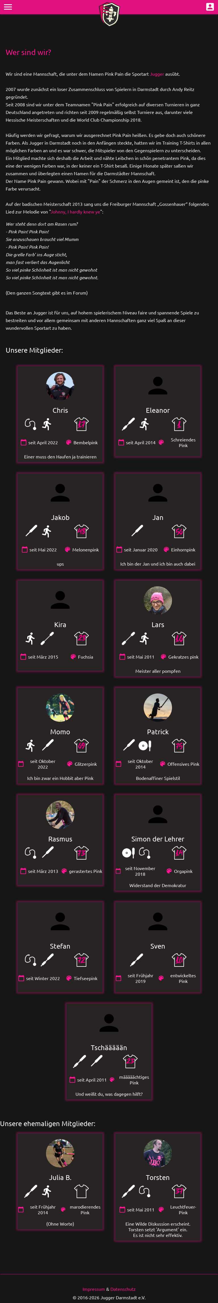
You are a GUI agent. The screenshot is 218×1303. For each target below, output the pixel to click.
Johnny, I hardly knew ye (75, 211)
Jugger (157, 74)
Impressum (94, 1289)
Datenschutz (123, 1289)
